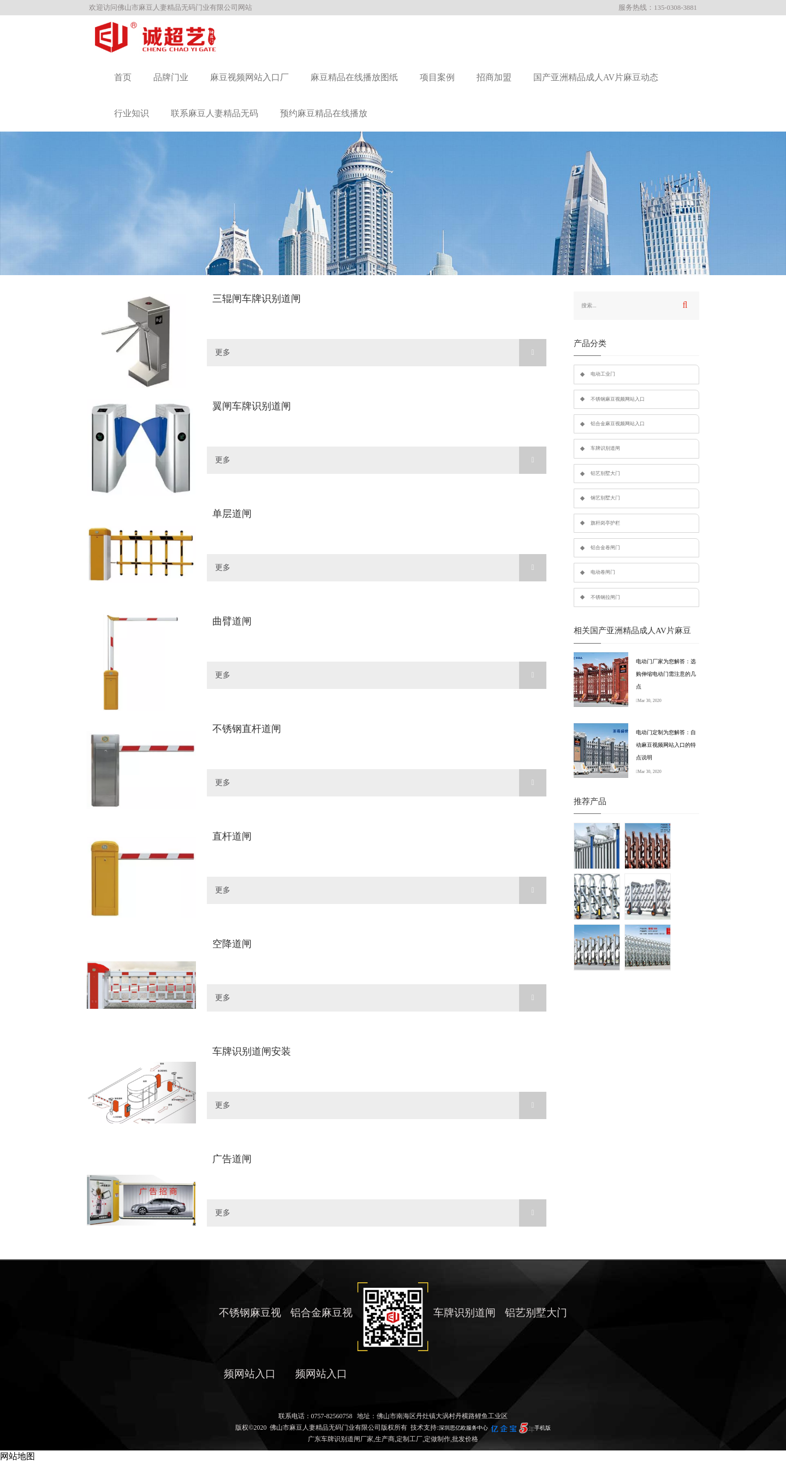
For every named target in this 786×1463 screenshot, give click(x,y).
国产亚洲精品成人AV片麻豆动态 (595, 77)
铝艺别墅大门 (605, 473)
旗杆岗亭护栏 (605, 523)
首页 (123, 77)
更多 (380, 352)
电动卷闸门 (603, 572)
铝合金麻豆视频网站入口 (618, 423)
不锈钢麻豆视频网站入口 (618, 399)
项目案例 (437, 77)
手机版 (542, 1428)
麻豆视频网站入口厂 (249, 77)
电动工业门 (603, 374)
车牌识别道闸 (605, 448)
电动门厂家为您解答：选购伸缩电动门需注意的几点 (666, 673)
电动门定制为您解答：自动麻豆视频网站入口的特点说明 (666, 744)
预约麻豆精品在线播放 (323, 113)
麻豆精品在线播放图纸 (354, 77)
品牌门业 (170, 77)
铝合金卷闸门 (605, 547)
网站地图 (17, 1456)
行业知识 (131, 113)
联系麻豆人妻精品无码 (214, 113)
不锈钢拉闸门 (605, 597)
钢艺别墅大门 (605, 498)
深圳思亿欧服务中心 (463, 1428)
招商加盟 (494, 77)
